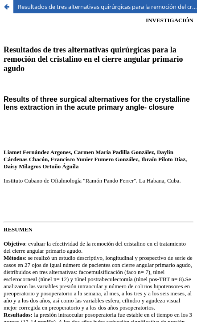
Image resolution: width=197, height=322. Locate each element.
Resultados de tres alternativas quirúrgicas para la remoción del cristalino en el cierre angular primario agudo (107, 7)
